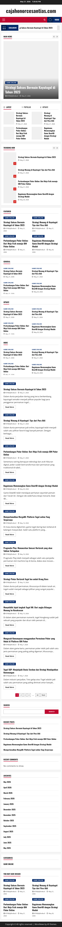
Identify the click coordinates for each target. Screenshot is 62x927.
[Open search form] (44, 19)
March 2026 (7, 793)
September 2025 (9, 826)
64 (38, 695)
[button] (3, 19)
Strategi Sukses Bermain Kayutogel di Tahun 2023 (8, 118)
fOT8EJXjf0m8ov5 (12, 96)
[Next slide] (57, 36)
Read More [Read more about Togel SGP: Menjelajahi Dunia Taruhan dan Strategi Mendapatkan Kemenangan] (10, 687)
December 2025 (9, 809)
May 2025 (7, 848)
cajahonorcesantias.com (31, 10)
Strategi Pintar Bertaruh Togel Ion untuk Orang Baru (25, 579)
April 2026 (7, 787)
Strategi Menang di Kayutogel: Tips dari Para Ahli (37, 118)
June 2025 (7, 842)
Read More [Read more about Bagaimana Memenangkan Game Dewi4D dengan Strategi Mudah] (10, 503)
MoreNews (39, 924)
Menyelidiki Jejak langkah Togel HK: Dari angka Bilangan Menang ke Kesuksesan (27, 609)
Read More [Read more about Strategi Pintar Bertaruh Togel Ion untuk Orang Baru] (10, 594)
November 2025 (9, 815)
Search (6, 705)
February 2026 (9, 798)
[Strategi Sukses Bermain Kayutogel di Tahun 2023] (31, 70)
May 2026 (7, 782)
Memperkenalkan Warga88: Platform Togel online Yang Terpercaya (26, 518)
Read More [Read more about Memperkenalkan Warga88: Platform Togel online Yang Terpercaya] (10, 535)
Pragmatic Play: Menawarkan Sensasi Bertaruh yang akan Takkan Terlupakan (27, 549)
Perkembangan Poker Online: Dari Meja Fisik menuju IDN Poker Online (8, 133)
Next (43, 695)
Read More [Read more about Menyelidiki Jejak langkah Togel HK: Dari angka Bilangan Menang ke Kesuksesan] (10, 625)
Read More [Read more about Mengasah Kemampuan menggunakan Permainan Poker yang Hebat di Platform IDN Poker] (10, 656)
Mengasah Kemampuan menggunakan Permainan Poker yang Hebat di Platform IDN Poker (29, 640)
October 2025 (8, 820)
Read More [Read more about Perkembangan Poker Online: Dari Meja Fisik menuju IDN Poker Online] (10, 472)
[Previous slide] (53, 36)
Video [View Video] (53, 20)
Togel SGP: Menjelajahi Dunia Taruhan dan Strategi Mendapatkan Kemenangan (30, 671)
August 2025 (8, 831)
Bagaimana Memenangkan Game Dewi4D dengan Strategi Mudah (37, 133)
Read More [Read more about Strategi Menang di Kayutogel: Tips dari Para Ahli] (10, 438)
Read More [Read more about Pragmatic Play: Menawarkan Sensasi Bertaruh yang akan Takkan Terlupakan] (10, 566)
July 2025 (7, 837)
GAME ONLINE (11, 83)
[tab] (12, 107)
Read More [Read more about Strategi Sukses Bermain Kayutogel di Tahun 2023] (10, 407)
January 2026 (8, 804)
